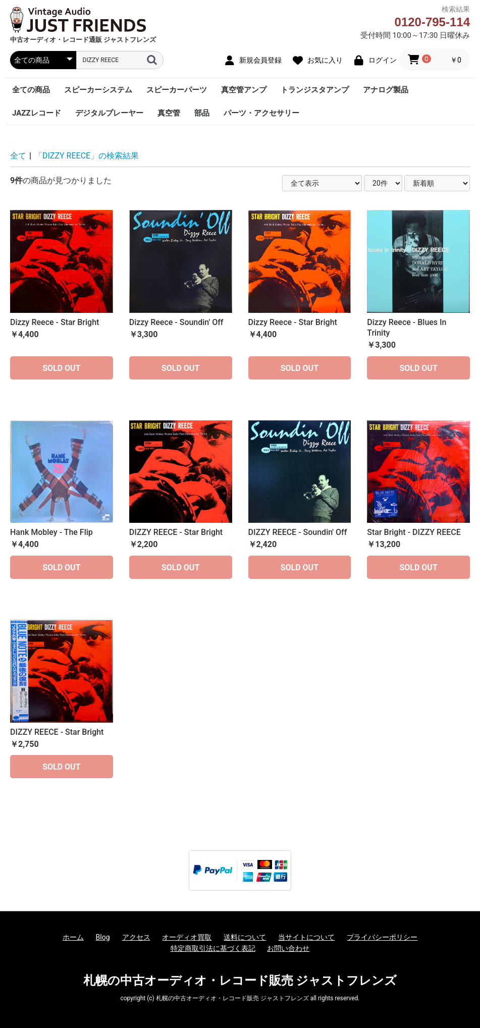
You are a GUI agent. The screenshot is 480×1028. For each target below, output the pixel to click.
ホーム (73, 937)
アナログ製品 (385, 89)
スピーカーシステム (98, 89)
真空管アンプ (243, 89)
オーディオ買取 (186, 937)
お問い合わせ (288, 948)
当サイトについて (306, 937)
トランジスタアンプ (315, 89)
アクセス (136, 937)
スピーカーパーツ (176, 89)
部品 (201, 113)
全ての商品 (31, 89)
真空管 (168, 113)
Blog (103, 937)
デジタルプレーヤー (109, 113)
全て (18, 155)
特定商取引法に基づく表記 (213, 948)
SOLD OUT (61, 368)
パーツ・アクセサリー (261, 113)
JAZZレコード (36, 113)
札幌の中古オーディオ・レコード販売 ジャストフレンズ (240, 980)
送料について (245, 937)
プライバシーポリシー (382, 937)
